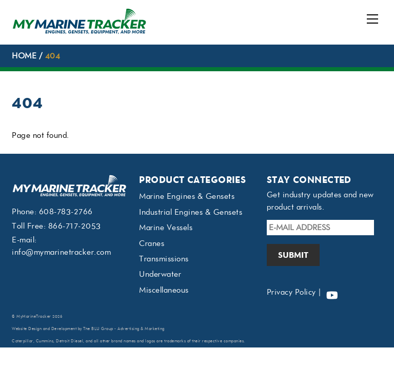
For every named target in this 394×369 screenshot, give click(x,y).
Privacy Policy (291, 292)
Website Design (27, 329)
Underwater (160, 274)
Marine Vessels (165, 227)
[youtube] (332, 292)
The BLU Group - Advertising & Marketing (124, 329)
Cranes (151, 243)
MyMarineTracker (33, 316)
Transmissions (164, 259)
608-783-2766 (66, 212)
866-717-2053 (74, 226)
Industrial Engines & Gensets (190, 212)
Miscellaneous (164, 290)
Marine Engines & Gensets (186, 196)
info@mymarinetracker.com (61, 252)
